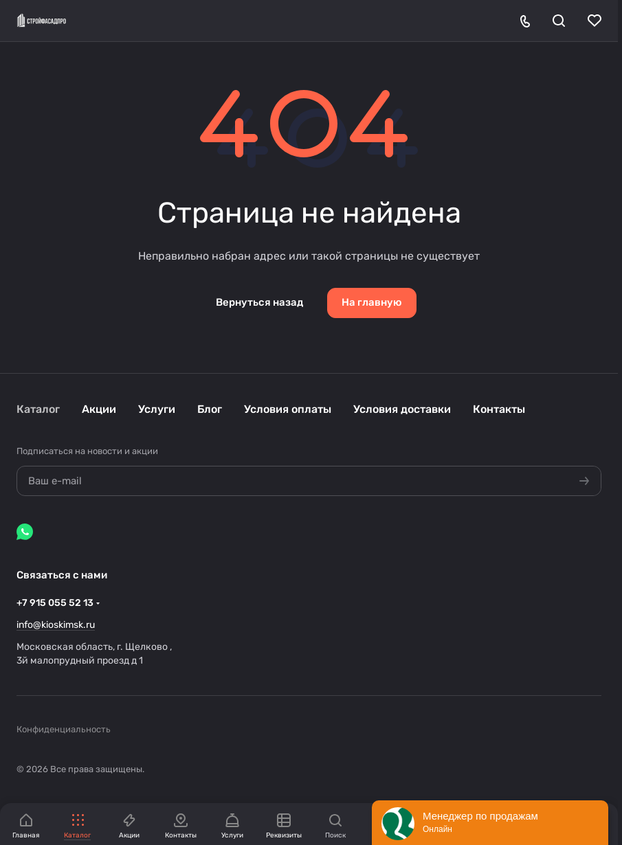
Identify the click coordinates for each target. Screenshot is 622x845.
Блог (209, 409)
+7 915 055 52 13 (54, 603)
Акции (99, 409)
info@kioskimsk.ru (55, 625)
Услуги (156, 409)
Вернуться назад (259, 302)
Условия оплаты (287, 409)
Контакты (499, 409)
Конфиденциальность (63, 729)
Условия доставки (402, 409)
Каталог (38, 409)
